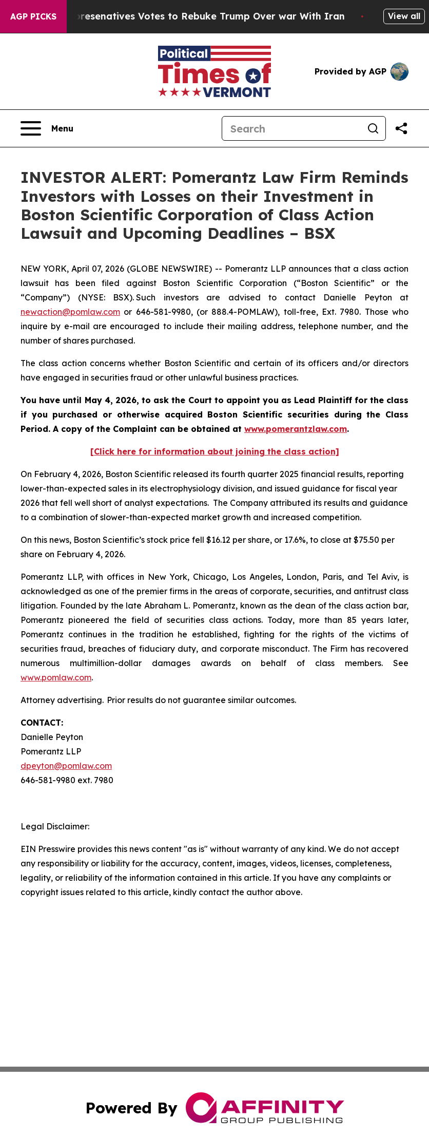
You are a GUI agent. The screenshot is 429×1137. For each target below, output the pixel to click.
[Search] (291, 128)
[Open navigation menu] (47, 128)
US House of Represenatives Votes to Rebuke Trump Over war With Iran (182, 16)
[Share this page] (401, 128)
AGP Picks (33, 16)
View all (404, 16)
